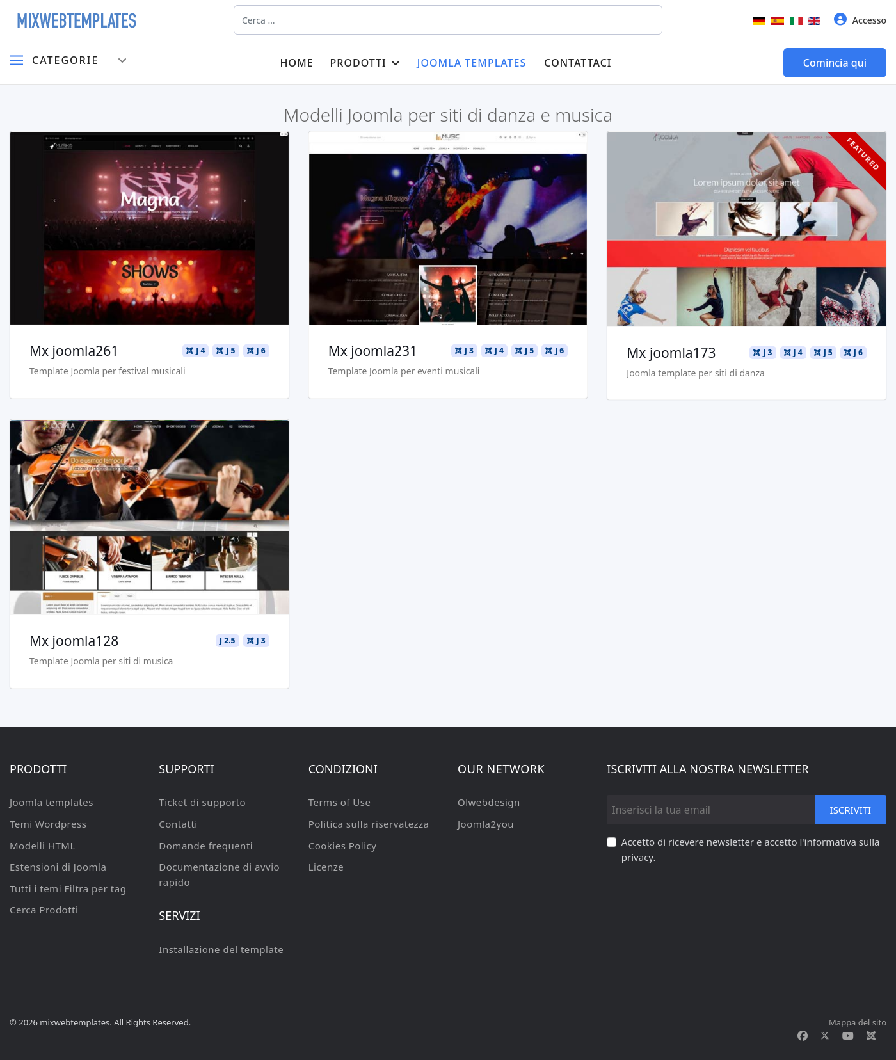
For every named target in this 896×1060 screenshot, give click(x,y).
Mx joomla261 (73, 351)
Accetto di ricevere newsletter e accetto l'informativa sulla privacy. (750, 849)
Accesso (860, 19)
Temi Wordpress (48, 823)
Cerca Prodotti (44, 909)
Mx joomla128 (73, 641)
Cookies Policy (342, 845)
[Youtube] (848, 1036)
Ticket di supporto (202, 802)
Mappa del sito (857, 1022)
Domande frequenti (206, 845)
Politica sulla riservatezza (368, 823)
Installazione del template (221, 949)
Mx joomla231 (372, 351)
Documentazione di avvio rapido (219, 874)
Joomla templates (472, 63)
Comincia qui (835, 63)
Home (296, 63)
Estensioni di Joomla (58, 866)
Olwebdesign (489, 802)
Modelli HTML (43, 845)
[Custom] (871, 1036)
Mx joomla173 (671, 353)
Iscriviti (850, 809)
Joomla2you (486, 823)
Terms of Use (339, 802)
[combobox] (448, 20)
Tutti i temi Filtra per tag (68, 888)
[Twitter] (824, 1036)
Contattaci (577, 63)
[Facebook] (802, 1036)
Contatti (178, 823)
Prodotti (358, 63)
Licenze (326, 866)
